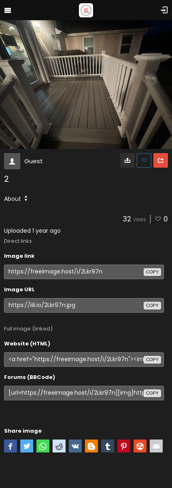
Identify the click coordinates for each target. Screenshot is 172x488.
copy (152, 271)
